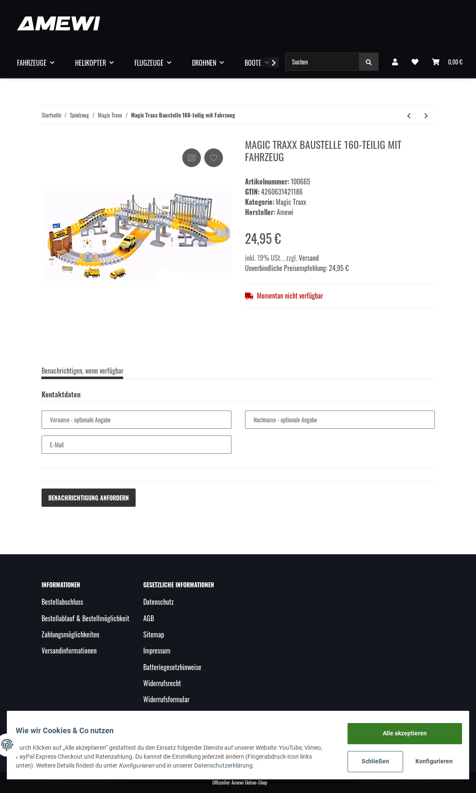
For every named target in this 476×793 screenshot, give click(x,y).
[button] (395, 61)
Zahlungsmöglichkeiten (70, 634)
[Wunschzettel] (415, 61)
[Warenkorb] (447, 61)
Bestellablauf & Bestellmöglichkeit (85, 618)
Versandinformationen (69, 650)
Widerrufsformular (166, 699)
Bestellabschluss (62, 602)
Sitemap (153, 634)
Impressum (156, 650)
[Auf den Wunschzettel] (213, 157)
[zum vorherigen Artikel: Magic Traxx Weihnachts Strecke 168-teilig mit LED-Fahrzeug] (409, 115)
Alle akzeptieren (400, 733)
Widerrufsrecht (162, 683)
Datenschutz (158, 602)
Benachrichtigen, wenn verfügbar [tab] (82, 371)
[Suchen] (322, 62)
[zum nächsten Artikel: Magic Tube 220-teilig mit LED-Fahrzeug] (426, 115)
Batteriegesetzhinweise (172, 667)
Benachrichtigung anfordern (88, 497)
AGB (148, 618)
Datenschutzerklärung (228, 765)
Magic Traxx (291, 202)
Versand (309, 258)
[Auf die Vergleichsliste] (191, 157)
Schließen (370, 761)
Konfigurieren (430, 761)
